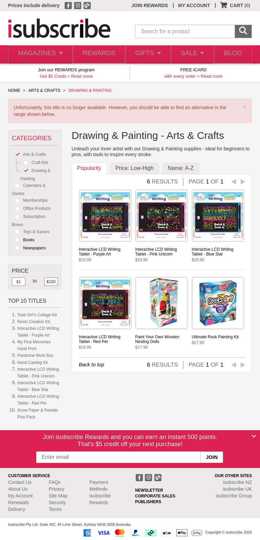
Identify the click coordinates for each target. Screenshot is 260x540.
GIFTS (145, 54)
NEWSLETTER (149, 490)
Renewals (18, 502)
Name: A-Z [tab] (181, 168)
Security (57, 502)
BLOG (232, 54)
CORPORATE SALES (155, 496)
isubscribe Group (234, 495)
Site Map (58, 495)
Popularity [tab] (89, 168)
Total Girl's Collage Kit (37, 315)
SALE (190, 54)
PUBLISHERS (148, 501)
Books (23, 240)
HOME (14, 90)
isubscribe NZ (237, 482)
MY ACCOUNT (194, 5)
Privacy (56, 489)
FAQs (55, 482)
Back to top (91, 364)
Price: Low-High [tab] (134, 168)
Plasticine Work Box (35, 355)
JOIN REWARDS (149, 5)
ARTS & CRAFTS (44, 90)
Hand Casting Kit (32, 362)
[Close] (254, 436)
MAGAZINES (39, 54)
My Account (20, 495)
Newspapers (29, 248)
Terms (55, 509)
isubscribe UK (237, 489)
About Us (18, 489)
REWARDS (96, 54)
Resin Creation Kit (33, 321)
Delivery (16, 509)
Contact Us (19, 482)
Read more (82, 76)
